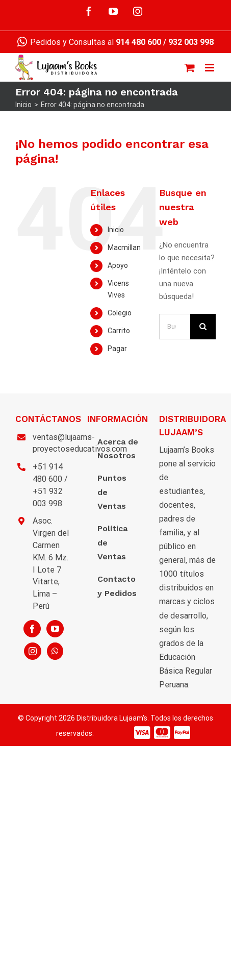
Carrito (119, 331)
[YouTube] (55, 628)
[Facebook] (32, 628)
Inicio (116, 230)
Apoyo (118, 265)
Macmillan (124, 247)
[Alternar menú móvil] (210, 67)
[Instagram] (32, 651)
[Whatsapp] (55, 651)
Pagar (117, 348)
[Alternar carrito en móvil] (190, 67)
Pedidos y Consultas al (89, 42)
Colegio (120, 313)
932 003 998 (191, 42)
